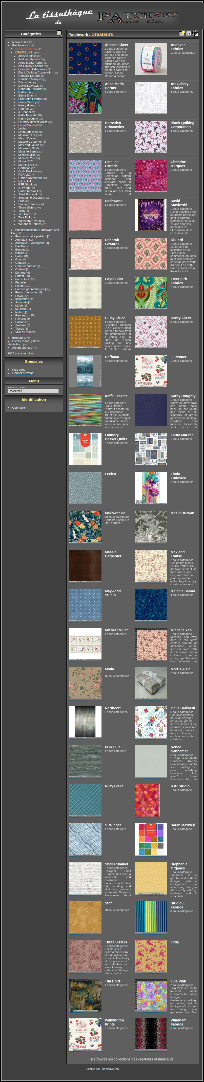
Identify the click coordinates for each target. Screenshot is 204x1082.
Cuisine (20, 269)
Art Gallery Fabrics (30, 65)
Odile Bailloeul (27, 171)
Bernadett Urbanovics (32, 69)
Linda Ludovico (28, 131)
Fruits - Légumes (26, 292)
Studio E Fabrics (29, 204)
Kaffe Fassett (27, 115)
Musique (21, 308)
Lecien (22, 128)
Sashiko (20, 325)
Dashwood (25, 82)
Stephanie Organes (31, 197)
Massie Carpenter (30, 141)
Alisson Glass (27, 56)
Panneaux (22, 315)
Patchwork (19, 45)
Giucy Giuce (26, 102)
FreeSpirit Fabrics (30, 98)
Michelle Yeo (26, 158)
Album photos (21, 347)
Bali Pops (21, 246)
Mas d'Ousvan (27, 138)
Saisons (20, 322)
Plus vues (18, 369)
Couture (20, 262)
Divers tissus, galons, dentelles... (24, 342)
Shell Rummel (27, 194)
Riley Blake (25, 181)
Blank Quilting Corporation (35, 72)
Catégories (31, 34)
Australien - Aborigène (30, 242)
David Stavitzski (28, 85)
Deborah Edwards (30, 88)
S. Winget (24, 187)
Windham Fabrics (30, 223)
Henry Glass (26, 105)
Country (20, 259)
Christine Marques (30, 79)
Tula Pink (24, 217)
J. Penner (24, 111)
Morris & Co (26, 164)
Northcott (24, 167)
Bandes (20, 249)
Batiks (19, 256)
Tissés (19, 328)
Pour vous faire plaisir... (30, 236)
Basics (19, 252)
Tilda (21, 210)
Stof (21, 200)
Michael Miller (27, 154)
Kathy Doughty (28, 118)
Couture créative (26, 266)
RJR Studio (26, 184)
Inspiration (22, 298)
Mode (19, 305)
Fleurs (19, 285)
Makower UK (26, 135)
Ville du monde (25, 331)
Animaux (21, 239)
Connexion (19, 407)
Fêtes (19, 295)
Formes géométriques (29, 289)
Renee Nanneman (30, 177)
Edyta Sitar (25, 95)
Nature (19, 312)
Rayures (21, 318)
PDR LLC (24, 174)
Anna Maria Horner (31, 62)
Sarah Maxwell (28, 191)
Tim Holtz (24, 214)
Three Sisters (27, 207)
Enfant (19, 275)
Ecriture (20, 272)
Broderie (18, 337)
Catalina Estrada (29, 75)
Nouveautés (20, 42)
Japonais (21, 302)
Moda (22, 161)
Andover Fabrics (29, 59)
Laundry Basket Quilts (33, 121)
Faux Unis (22, 279)
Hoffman (24, 108)
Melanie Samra (28, 151)
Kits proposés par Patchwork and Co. (35, 231)
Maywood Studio (29, 148)
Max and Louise (28, 144)
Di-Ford (23, 92)
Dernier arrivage (23, 372)
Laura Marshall (28, 125)
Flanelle (20, 282)
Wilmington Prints (30, 220)
